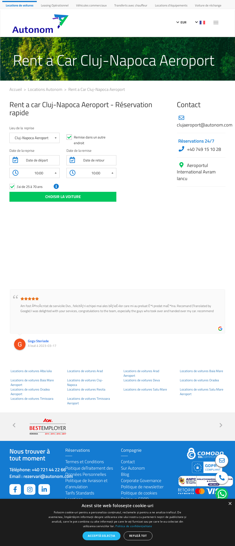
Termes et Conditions (84, 461)
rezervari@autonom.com (48, 476)
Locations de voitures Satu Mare (145, 389)
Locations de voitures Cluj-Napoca (85, 382)
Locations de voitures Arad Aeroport (141, 373)
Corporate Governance (141, 480)
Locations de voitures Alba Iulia (31, 371)
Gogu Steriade (38, 341)
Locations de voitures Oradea (199, 380)
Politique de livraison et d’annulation (86, 483)
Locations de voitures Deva (141, 380)
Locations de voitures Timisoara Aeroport (88, 400)
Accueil (16, 89)
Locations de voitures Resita (86, 389)
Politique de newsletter (142, 486)
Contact (128, 461)
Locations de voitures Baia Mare (201, 371)
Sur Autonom (133, 468)
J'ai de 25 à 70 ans (30, 186)
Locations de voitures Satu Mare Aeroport (201, 391)
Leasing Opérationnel (55, 5)
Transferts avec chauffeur (130, 5)
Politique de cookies (139, 492)
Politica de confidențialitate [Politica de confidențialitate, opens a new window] (133, 526)
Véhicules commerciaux (91, 5)
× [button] (230, 504)
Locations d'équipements (171, 5)
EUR (181, 22)
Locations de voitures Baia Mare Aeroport (32, 382)
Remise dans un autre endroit (90, 140)
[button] (34, 138)
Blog (125, 474)
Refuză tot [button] (138, 536)
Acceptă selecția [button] (101, 536)
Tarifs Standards (79, 492)
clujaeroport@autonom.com (204, 124)
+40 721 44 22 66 (49, 469)
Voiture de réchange (208, 5)
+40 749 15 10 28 (203, 149)
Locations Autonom (45, 89)
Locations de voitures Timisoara (32, 398)
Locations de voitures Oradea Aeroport (30, 391)
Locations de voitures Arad (85, 371)
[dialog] (117, 522)
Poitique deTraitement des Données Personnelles (89, 471)
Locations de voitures (19, 5)
